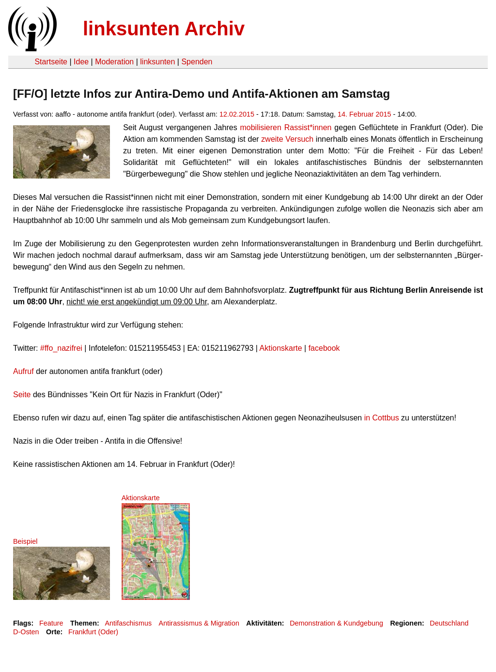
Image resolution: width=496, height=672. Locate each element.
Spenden (196, 62)
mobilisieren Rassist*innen (285, 127)
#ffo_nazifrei (61, 348)
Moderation (114, 62)
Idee (81, 62)
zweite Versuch (287, 139)
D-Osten (26, 632)
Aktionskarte (281, 348)
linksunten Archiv (164, 28)
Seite (22, 394)
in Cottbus (380, 418)
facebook (324, 348)
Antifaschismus (128, 623)
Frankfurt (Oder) (93, 632)
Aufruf (23, 371)
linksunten (157, 62)
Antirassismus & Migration (199, 623)
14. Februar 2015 (364, 114)
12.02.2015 (236, 114)
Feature (51, 623)
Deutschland (449, 623)
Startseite (50, 62)
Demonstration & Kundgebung (336, 623)
